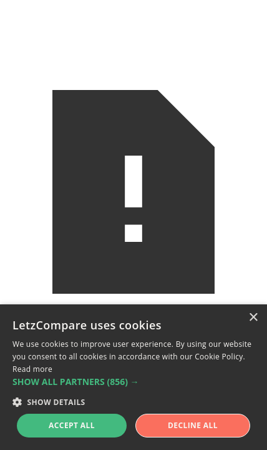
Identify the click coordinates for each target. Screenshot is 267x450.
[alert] (133, 377)
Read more (32, 369)
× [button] (253, 317)
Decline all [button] (193, 425)
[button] (133, 382)
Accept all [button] (72, 425)
